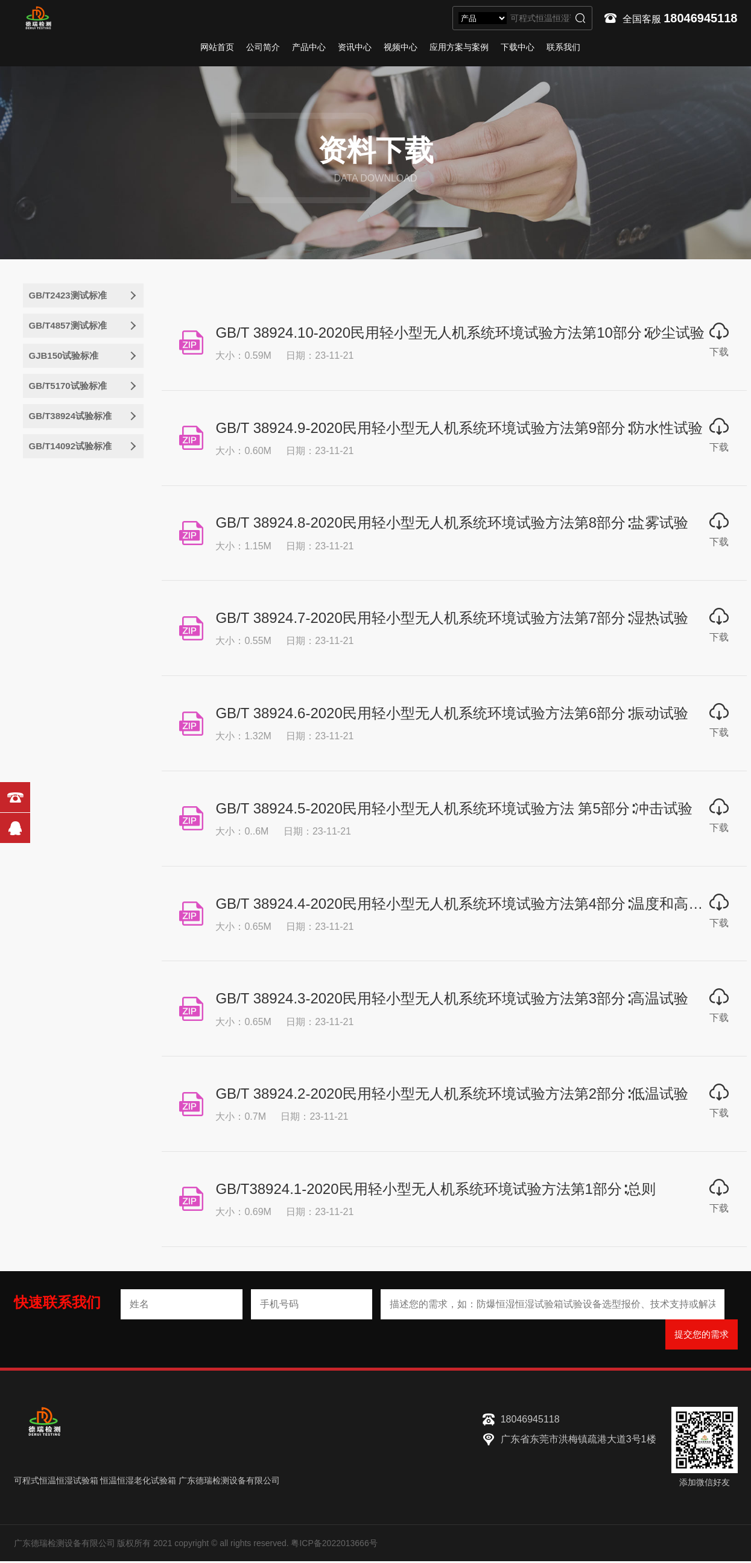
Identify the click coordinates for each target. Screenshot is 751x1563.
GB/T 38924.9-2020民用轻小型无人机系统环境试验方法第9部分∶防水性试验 (459, 428)
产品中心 (309, 47)
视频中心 (400, 47)
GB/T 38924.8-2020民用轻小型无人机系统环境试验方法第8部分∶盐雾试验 (452, 523)
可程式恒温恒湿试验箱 (56, 1482)
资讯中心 (355, 47)
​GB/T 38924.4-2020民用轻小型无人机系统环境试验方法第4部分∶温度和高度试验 (474, 905)
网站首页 (217, 47)
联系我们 (563, 47)
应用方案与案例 (459, 47)
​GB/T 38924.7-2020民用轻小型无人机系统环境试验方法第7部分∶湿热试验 (452, 618)
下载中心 (517, 47)
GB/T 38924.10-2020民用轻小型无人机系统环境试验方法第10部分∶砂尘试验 (460, 332)
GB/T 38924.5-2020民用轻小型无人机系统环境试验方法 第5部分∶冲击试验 (454, 809)
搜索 (580, 18)
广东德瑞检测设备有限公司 (229, 1482)
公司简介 (263, 47)
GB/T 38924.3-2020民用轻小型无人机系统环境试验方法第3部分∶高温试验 (452, 1000)
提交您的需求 (701, 1336)
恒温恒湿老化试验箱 (138, 1482)
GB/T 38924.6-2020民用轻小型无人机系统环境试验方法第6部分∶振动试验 (452, 714)
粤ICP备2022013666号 (334, 1545)
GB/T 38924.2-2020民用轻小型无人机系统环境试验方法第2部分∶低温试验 (452, 1095)
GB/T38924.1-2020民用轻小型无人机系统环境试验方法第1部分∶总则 (436, 1191)
